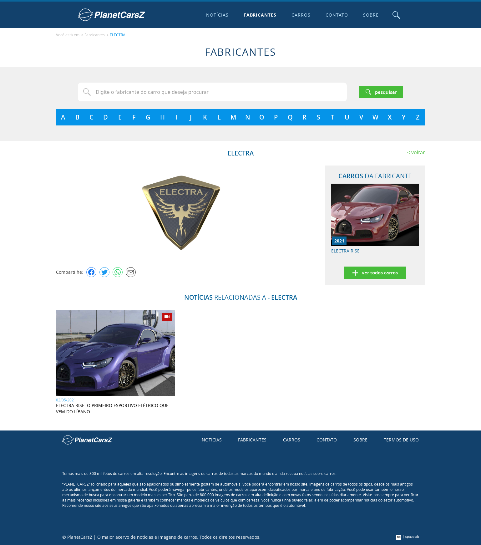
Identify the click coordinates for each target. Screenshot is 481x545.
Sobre (371, 15)
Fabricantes (260, 15)
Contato (337, 15)
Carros (301, 15)
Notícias (217, 15)
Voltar (418, 152)
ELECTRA (117, 34)
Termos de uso (401, 440)
